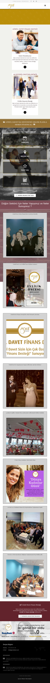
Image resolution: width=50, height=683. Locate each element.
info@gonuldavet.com (13, 650)
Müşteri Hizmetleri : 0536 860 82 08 (20, 1)
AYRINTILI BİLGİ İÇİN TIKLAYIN (30, 616)
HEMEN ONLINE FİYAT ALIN (25, 195)
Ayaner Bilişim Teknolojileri (25, 678)
